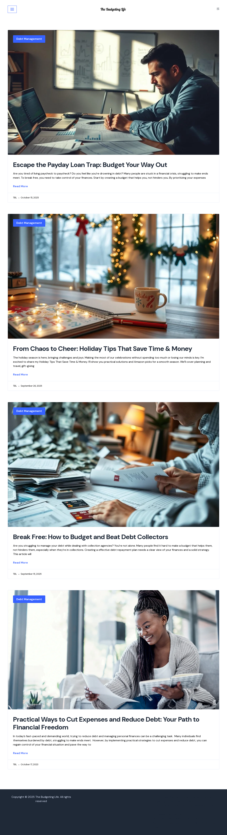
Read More (20, 186)
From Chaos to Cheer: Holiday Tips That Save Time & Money (102, 348)
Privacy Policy (161, 827)
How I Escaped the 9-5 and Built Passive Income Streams (182, 808)
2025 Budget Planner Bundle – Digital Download (182, 797)
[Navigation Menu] (12, 9)
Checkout (192, 801)
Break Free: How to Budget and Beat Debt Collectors (90, 536)
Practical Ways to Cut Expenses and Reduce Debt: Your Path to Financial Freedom (106, 723)
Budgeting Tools (162, 801)
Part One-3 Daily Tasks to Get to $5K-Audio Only (183, 818)
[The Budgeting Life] (113, 9)
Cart (179, 801)
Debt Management (29, 39)
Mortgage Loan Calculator (169, 814)
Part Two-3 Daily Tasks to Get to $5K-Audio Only (183, 823)
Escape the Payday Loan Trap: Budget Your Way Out (90, 164)
